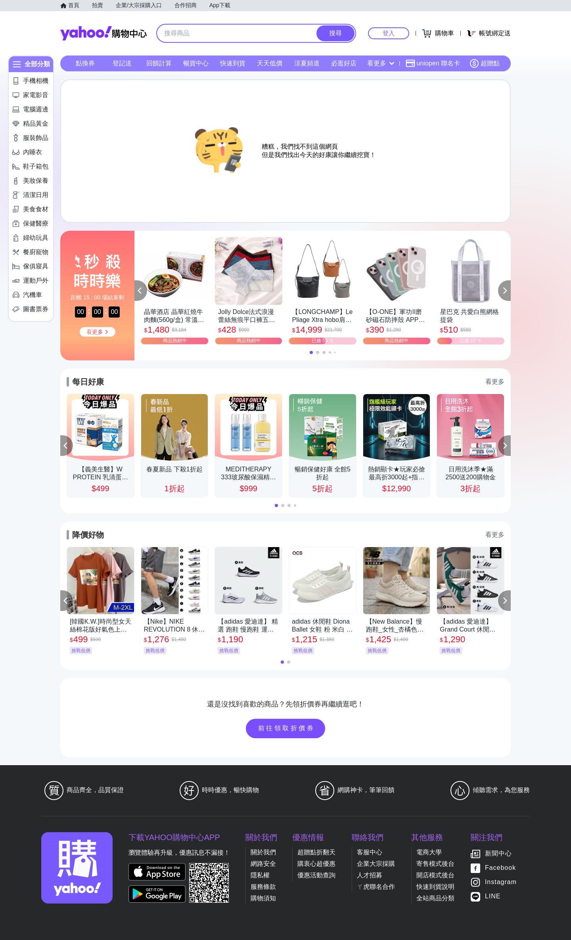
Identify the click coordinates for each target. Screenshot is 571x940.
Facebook (500, 867)
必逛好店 (343, 63)
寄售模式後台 (435, 863)
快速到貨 (232, 63)
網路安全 (263, 863)
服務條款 (263, 886)
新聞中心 (498, 853)
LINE (493, 896)
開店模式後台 (435, 875)
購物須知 (263, 898)
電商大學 (429, 852)
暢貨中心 (196, 63)
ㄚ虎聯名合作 (376, 886)
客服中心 (369, 852)
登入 (389, 33)
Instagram (501, 882)
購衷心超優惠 (316, 863)
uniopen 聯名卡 (433, 63)
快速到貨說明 (435, 886)
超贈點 (484, 63)
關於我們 (263, 852)
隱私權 (260, 875)
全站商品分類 (435, 898)
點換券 (85, 63)
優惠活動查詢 (316, 875)
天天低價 (269, 63)
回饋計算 (159, 63)
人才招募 (369, 875)
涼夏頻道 (307, 63)
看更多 (380, 63)
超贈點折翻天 (316, 852)
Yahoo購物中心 (103, 33)
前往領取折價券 (286, 728)
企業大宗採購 (376, 863)
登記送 (122, 63)
